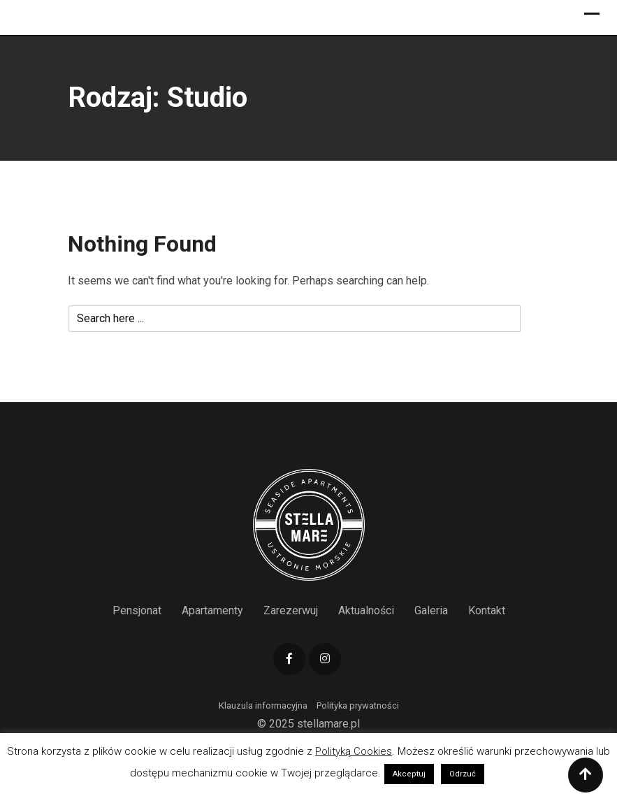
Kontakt (486, 610)
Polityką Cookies (353, 751)
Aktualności (366, 610)
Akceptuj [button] (409, 774)
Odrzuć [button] (462, 774)
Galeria (431, 610)
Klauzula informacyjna (263, 705)
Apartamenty (212, 610)
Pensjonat (136, 610)
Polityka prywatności (358, 705)
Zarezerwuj (290, 610)
